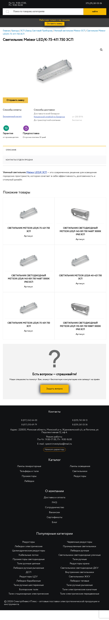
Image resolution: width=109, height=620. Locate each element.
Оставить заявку (54, 24)
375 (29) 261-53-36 (94, 3)
